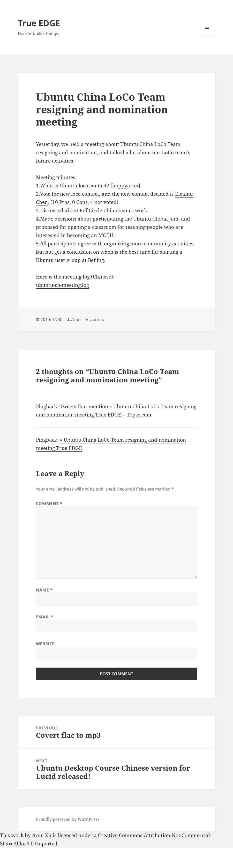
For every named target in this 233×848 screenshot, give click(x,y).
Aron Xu (41, 835)
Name (44, 590)
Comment (49, 503)
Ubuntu (96, 319)
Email (44, 617)
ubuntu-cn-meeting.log (62, 285)
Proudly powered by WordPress (67, 819)
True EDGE (39, 22)
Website (45, 644)
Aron (76, 319)
